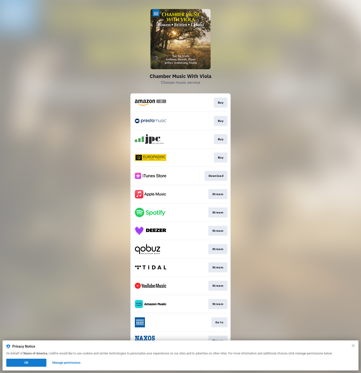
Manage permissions (66, 362)
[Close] (353, 346)
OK (26, 362)
